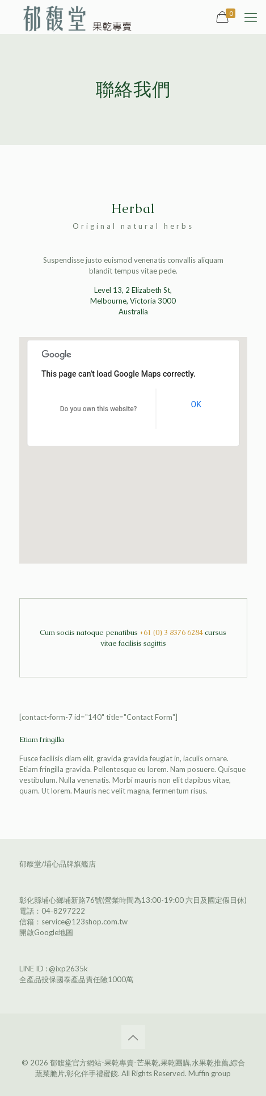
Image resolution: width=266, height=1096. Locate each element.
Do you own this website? (98, 409)
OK (196, 404)
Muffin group (209, 1073)
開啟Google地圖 (46, 932)
